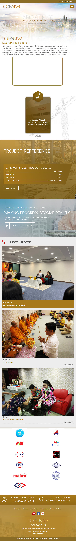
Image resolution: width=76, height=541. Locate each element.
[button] (5, 24)
